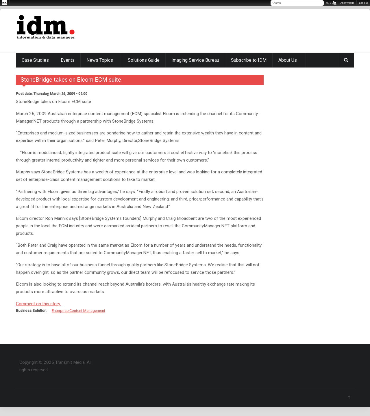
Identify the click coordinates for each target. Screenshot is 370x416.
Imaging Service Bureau (195, 60)
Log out (363, 2)
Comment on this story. (38, 303)
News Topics (99, 60)
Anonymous (347, 2)
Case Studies (35, 60)
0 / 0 (329, 2)
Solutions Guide (144, 60)
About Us (287, 60)
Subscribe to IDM (249, 60)
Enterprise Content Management (78, 310)
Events (68, 60)
